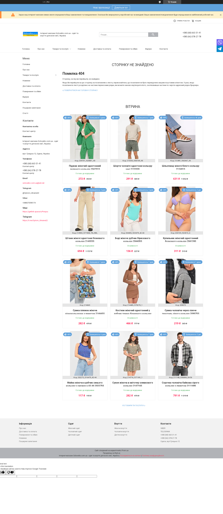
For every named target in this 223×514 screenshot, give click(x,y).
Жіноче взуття (120, 428)
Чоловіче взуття (121, 431)
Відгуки (148, 49)
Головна (26, 49)
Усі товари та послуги (133, 405)
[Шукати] (153, 34)
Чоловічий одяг (75, 431)
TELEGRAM (165, 431)
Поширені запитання (32, 108)
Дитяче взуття (120, 435)
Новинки (81, 49)
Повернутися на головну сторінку (81, 90)
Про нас (41, 49)
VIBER (163, 428)
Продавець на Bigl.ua (111, 453)
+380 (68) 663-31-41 (169, 435)
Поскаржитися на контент (130, 456)
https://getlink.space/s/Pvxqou (35, 212)
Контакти (164, 49)
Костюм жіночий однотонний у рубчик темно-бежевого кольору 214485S (132, 313)
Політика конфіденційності (153, 456)
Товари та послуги (60, 49)
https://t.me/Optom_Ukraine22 (35, 220)
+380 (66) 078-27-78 (169, 438)
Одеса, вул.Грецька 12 (170, 441)
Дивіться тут (121, 7)
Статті (25, 113)
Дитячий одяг (74, 435)
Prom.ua (125, 451)
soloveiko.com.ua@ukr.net (33, 183)
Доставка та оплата (102, 49)
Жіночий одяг (74, 428)
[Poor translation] (10, 472)
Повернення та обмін (128, 49)
